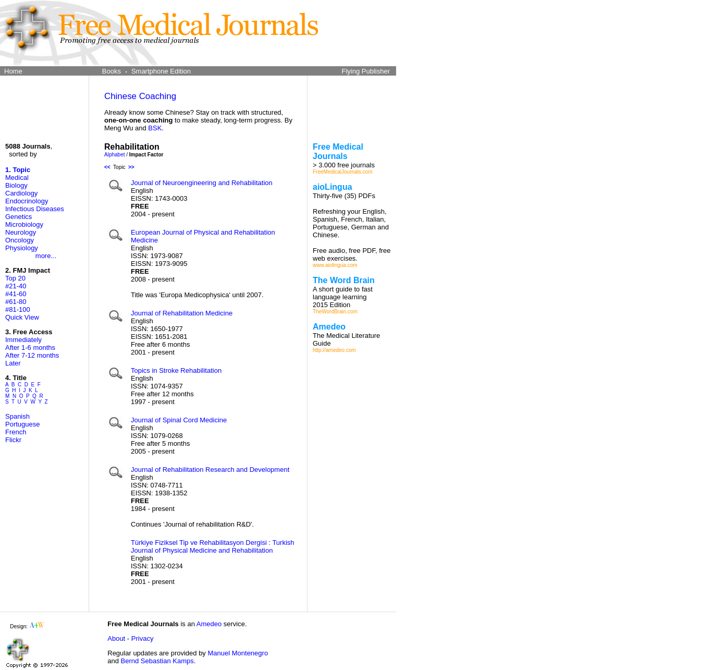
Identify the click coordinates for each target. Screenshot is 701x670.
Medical (17, 177)
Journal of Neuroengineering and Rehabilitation (202, 183)
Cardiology (21, 193)
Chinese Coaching (140, 96)
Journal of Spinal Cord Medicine (179, 420)
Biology (16, 185)
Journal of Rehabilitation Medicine (181, 313)
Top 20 (15, 278)
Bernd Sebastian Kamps (157, 661)
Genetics (18, 217)
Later (13, 363)
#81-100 (17, 309)
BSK (155, 128)
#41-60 (15, 294)
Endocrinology (26, 201)
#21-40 (15, 286)
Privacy (142, 638)
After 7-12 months (32, 355)
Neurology (20, 232)
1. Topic (17, 170)
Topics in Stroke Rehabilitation (176, 370)
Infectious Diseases (34, 209)
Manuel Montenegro (237, 653)
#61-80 (15, 302)
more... (45, 256)
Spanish (17, 416)
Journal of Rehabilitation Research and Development (210, 469)
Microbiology (24, 224)
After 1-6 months (30, 347)
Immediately (23, 340)
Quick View (22, 317)
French (15, 432)
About (116, 638)
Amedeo (209, 624)
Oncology (19, 240)
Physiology (21, 248)
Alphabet (114, 154)
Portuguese (22, 424)
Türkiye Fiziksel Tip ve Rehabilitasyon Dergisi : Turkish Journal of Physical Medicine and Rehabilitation (212, 546)
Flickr (13, 440)
